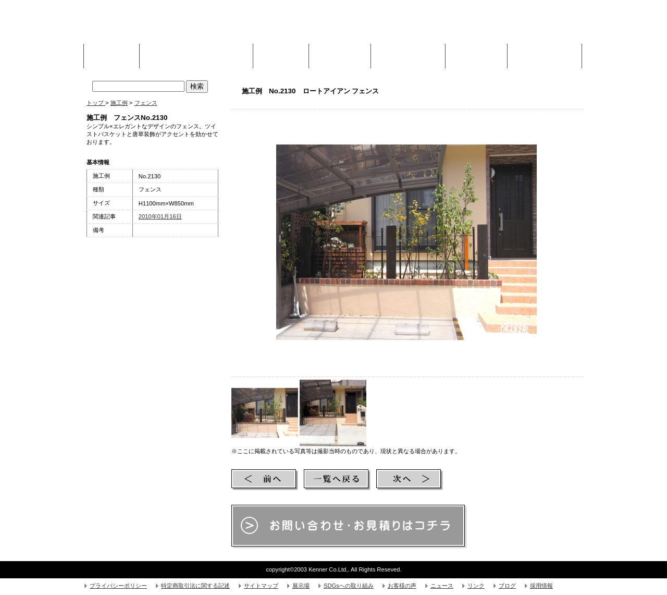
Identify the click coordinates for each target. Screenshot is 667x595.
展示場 (301, 585)
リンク (476, 585)
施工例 (280, 53)
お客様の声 (402, 585)
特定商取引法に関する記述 (195, 585)
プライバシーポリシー (118, 585)
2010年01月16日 (160, 216)
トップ (96, 103)
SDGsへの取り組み (349, 585)
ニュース (441, 585)
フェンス (145, 103)
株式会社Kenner (165, 26)
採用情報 (541, 585)
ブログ (507, 585)
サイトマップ (261, 585)
